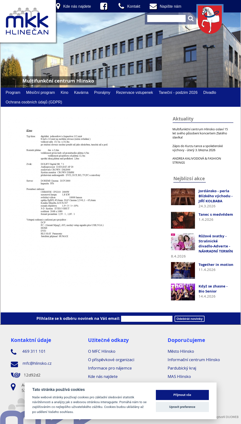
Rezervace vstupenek (134, 92)
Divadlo (209, 92)
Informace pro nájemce (110, 368)
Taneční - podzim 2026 (178, 92)
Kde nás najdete (103, 376)
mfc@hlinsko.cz (31, 364)
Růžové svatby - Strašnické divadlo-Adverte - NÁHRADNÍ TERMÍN (216, 243)
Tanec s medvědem (216, 214)
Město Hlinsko (181, 351)
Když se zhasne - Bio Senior (213, 289)
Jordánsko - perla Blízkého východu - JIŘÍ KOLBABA (216, 195)
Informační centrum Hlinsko (194, 359)
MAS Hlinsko (179, 376)
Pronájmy (102, 92)
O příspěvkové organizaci (111, 359)
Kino (64, 92)
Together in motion (216, 264)
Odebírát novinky (189, 319)
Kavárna (81, 92)
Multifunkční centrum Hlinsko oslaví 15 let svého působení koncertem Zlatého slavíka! (200, 133)
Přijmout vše (182, 395)
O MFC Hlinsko (101, 351)
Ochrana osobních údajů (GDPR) (34, 102)
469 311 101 (28, 352)
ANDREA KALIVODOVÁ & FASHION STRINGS (196, 160)
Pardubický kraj (182, 368)
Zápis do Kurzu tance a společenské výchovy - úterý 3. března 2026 (197, 148)
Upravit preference (182, 407)
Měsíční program (40, 92)
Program (13, 92)
